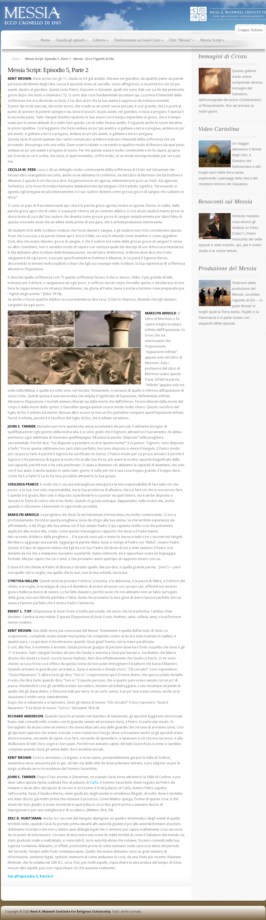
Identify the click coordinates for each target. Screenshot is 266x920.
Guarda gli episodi (71, 40)
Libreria (101, 40)
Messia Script (212, 40)
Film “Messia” (182, 40)
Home (45, 40)
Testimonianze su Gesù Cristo (138, 40)
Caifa (94, 782)
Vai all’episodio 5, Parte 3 (30, 876)
